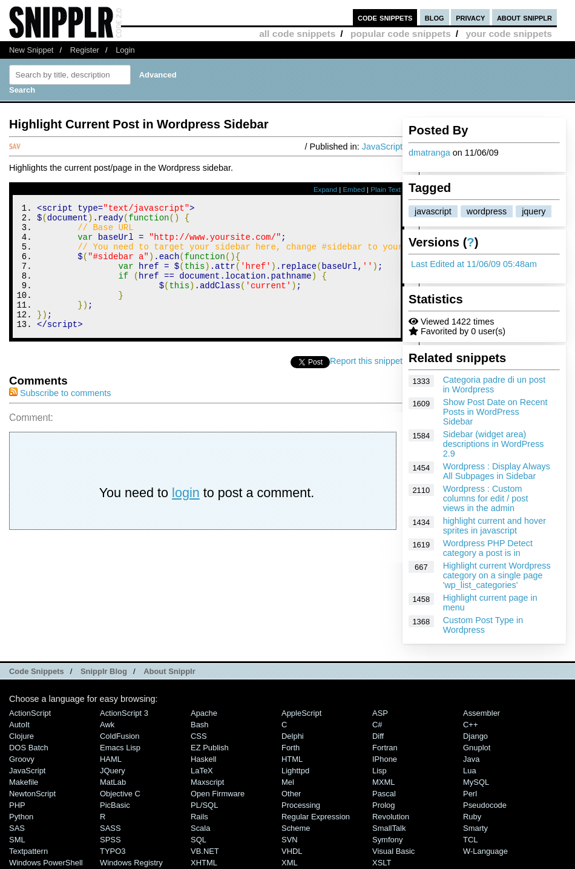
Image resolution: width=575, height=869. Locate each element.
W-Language (485, 851)
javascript (433, 211)
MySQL (476, 782)
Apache (204, 713)
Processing (300, 805)
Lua (469, 770)
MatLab (113, 782)
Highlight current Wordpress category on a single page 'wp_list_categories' (497, 575)
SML (17, 839)
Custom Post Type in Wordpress (483, 625)
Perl (470, 793)
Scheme (295, 828)
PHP (17, 805)
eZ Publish (210, 747)
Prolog (383, 805)
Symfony (387, 839)
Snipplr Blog (103, 671)
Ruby (472, 816)
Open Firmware (218, 793)
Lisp (379, 770)
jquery (533, 211)
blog (434, 17)
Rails (199, 816)
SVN (289, 839)
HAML (111, 759)
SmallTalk (389, 828)
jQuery (112, 770)
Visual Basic (393, 851)
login (186, 516)
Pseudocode (485, 805)
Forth (290, 747)
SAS (17, 828)
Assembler (481, 713)
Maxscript (207, 782)
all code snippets (297, 33)
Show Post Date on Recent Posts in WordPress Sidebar (495, 411)
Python (21, 816)
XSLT (381, 862)
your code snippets (508, 33)
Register (84, 50)
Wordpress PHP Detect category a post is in (488, 548)
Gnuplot (476, 747)
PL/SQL (204, 805)
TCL (470, 839)
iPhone (384, 759)
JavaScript (382, 146)
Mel (287, 782)
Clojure (21, 736)
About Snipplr (169, 671)
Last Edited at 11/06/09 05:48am (474, 264)
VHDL (292, 851)
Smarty (475, 828)
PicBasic (115, 805)
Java (471, 759)
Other (291, 793)
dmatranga (429, 152)
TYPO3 (112, 851)
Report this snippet (366, 384)
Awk (107, 724)
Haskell (203, 759)
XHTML (204, 862)
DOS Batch (28, 747)
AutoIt (19, 724)
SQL (198, 839)
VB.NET (205, 851)
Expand (325, 189)
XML (289, 862)
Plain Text (385, 189)
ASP (380, 713)
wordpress (487, 211)
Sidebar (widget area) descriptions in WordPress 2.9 (493, 443)
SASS (110, 828)
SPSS (110, 839)
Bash (200, 724)
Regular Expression (315, 816)
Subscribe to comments (60, 416)
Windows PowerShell (46, 862)
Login (125, 50)
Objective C (120, 793)
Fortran (385, 747)
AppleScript (301, 713)
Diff (378, 736)
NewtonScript (32, 793)
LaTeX (202, 770)
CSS (199, 736)
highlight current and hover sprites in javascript (494, 525)
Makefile (23, 782)
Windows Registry (131, 862)
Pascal (384, 793)
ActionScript (30, 713)
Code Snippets (36, 671)
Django (475, 736)
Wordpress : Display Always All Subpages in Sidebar (496, 471)
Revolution (390, 816)
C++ (470, 724)
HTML (292, 759)
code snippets (385, 17)
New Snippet (31, 50)
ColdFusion (120, 736)
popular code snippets (400, 33)
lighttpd (295, 770)
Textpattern (28, 851)
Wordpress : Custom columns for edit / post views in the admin (485, 498)
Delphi (292, 736)
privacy (470, 17)
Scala (200, 828)
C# (377, 724)
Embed (354, 189)
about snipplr (524, 17)
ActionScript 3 (124, 713)
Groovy (21, 759)
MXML (383, 782)
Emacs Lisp (120, 747)
